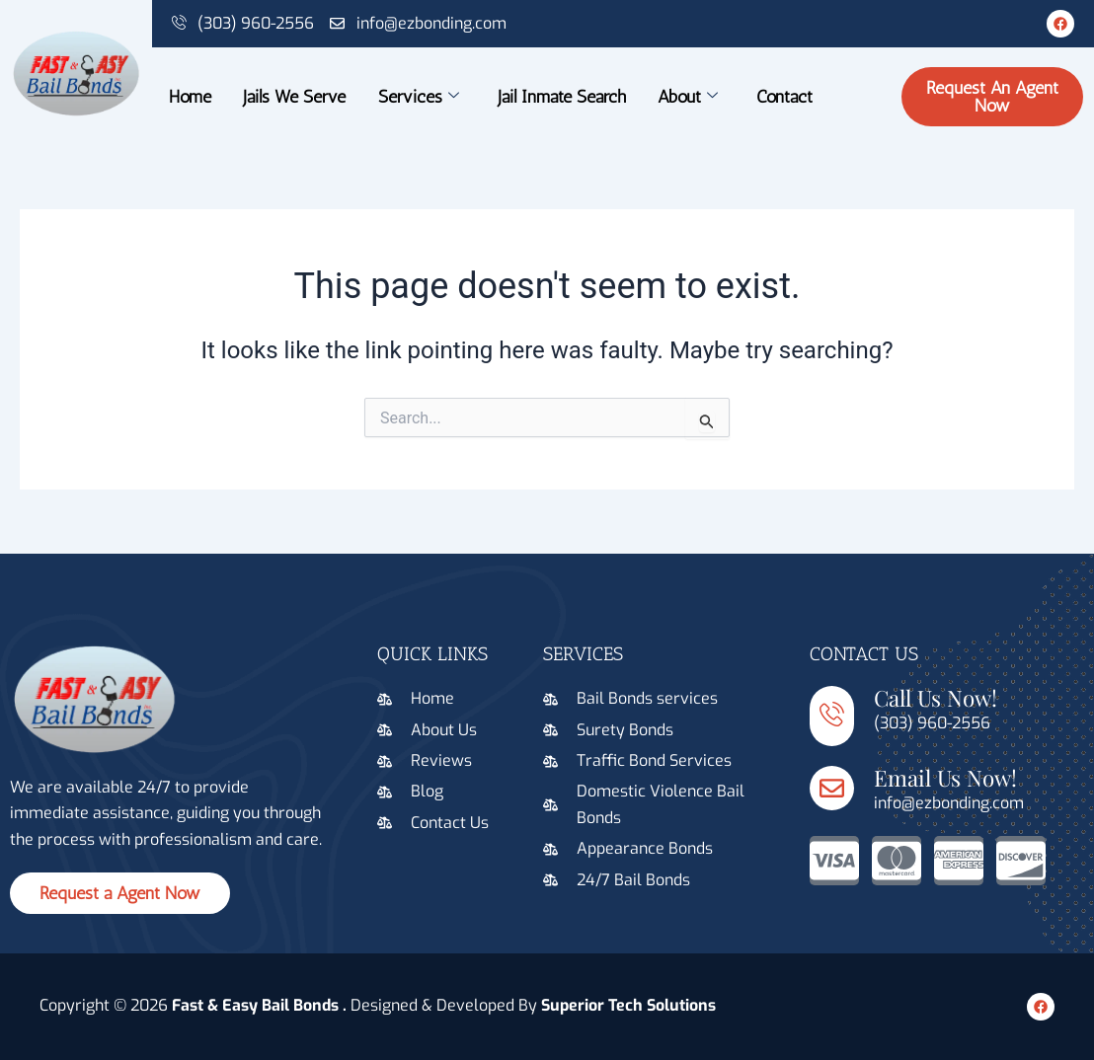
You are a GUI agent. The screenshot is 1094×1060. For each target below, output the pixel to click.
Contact (785, 97)
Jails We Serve (294, 97)
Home (189, 97)
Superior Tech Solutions (628, 1005)
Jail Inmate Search (562, 97)
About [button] (689, 97)
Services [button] (418, 97)
